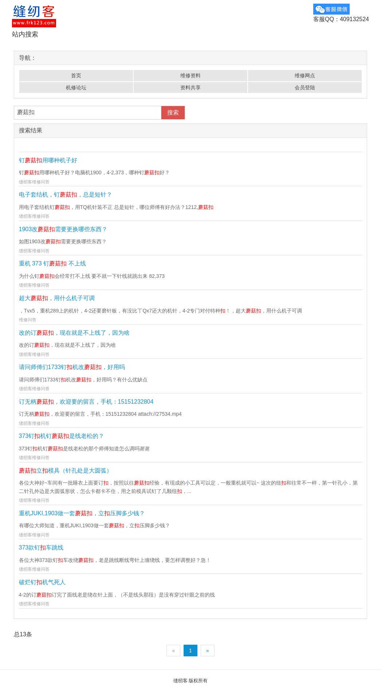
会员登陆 (305, 87)
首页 (76, 75)
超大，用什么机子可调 (57, 298)
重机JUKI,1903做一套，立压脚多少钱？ (82, 513)
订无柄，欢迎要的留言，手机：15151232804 (86, 402)
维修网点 (305, 75)
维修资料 (190, 75)
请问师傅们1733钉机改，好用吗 (72, 367)
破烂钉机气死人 (42, 582)
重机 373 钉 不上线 (52, 263)
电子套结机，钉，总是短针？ (65, 194)
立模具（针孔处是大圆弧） (65, 470)
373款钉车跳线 (41, 547)
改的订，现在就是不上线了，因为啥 (74, 333)
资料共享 (190, 87)
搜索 (173, 112)
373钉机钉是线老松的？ (62, 436)
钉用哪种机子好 (48, 160)
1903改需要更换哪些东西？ (63, 229)
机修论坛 (76, 87)
